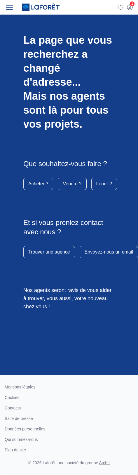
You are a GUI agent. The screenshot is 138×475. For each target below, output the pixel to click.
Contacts (13, 408)
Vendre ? (72, 183)
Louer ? (104, 183)
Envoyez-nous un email (109, 251)
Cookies (12, 397)
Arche (104, 462)
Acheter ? (38, 183)
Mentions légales (20, 387)
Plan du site (15, 450)
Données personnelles (25, 429)
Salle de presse (19, 418)
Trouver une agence (49, 251)
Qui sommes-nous (21, 439)
